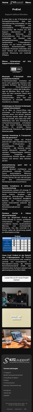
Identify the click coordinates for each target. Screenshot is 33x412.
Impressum (10, 409)
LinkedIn (6, 395)
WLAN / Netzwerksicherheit (13, 375)
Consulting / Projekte (11, 377)
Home (5, 3)
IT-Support (7, 372)
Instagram (7, 390)
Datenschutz (18, 409)
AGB (25, 409)
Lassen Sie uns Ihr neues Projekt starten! (16, 279)
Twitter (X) (7, 393)
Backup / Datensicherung (12, 385)
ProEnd (6, 380)
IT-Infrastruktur (9, 383)
